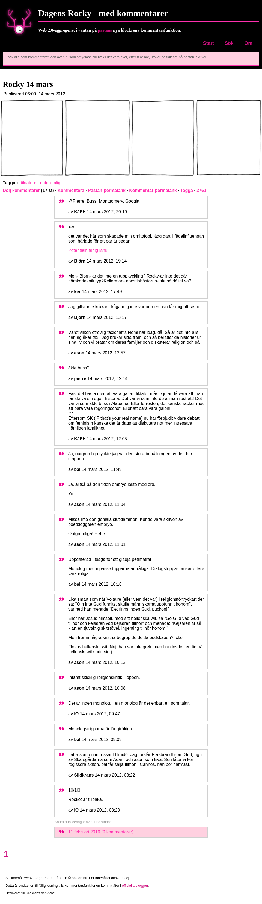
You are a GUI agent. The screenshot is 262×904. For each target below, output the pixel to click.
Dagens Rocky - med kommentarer (103, 13)
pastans (105, 30)
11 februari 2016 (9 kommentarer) (100, 832)
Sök (229, 43)
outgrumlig (50, 182)
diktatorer (29, 182)
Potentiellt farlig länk (87, 250)
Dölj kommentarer (21, 190)
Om (248, 43)
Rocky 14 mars (28, 84)
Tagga (186, 190)
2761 (201, 190)
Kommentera (71, 190)
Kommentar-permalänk (153, 190)
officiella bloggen (135, 885)
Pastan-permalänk (107, 190)
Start (208, 43)
